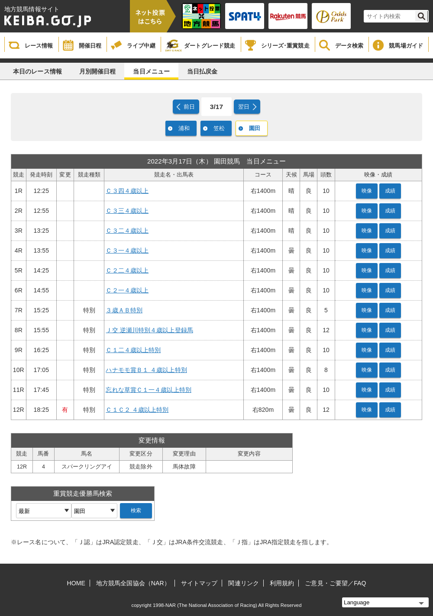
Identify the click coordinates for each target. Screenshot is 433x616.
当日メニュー (151, 71)
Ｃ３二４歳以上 (127, 230)
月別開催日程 (97, 71)
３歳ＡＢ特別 (124, 310)
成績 (390, 191)
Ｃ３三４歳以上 (127, 210)
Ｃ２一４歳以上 (127, 290)
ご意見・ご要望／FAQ (335, 583)
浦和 (184, 128)
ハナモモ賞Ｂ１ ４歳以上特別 (146, 369)
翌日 (243, 106)
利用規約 (282, 583)
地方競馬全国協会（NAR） (133, 583)
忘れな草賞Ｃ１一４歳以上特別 (148, 389)
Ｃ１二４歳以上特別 (133, 349)
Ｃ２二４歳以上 (127, 270)
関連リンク (243, 583)
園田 (254, 128)
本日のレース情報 (37, 71)
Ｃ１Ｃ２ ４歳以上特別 (137, 409)
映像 (367, 191)
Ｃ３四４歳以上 (127, 190)
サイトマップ (199, 583)
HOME (76, 583)
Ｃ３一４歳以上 (127, 250)
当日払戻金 (202, 71)
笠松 (219, 128)
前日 (189, 106)
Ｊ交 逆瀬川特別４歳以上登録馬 (149, 330)
